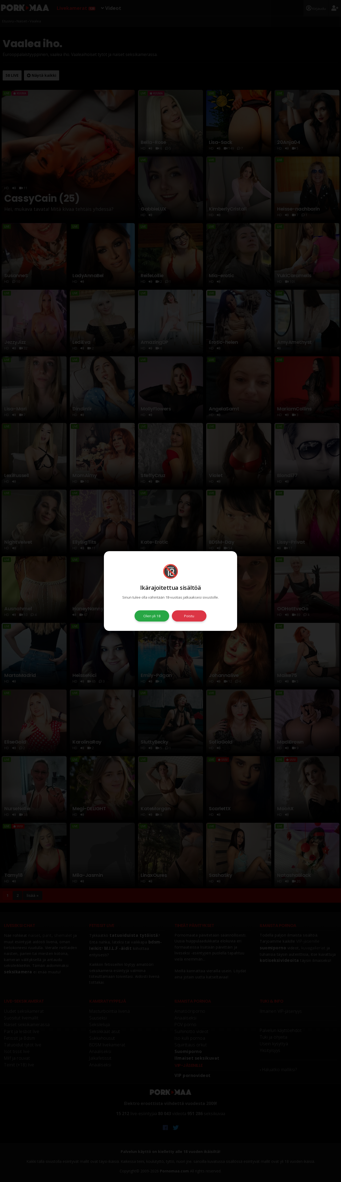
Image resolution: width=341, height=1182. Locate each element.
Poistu (189, 616)
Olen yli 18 (152, 616)
